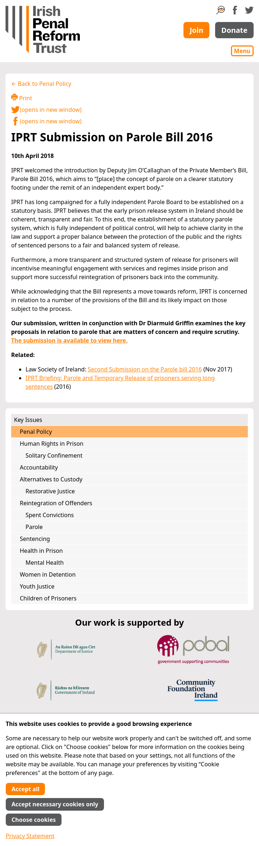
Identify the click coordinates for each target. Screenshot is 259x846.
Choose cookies (34, 820)
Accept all (25, 789)
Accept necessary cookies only (55, 804)
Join (196, 30)
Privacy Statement (30, 836)
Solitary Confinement (54, 455)
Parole (34, 527)
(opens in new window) (46, 109)
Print (21, 98)
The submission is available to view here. (69, 340)
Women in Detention (48, 574)
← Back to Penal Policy (41, 84)
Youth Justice (37, 586)
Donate (234, 30)
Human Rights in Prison (51, 444)
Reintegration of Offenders (56, 503)
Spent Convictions (50, 515)
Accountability (39, 467)
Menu (242, 51)
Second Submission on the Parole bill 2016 (145, 369)
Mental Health (45, 563)
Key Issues (28, 420)
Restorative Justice (50, 491)
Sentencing (35, 539)
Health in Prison (41, 551)
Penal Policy (36, 432)
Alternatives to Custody (51, 479)
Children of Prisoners (48, 598)
